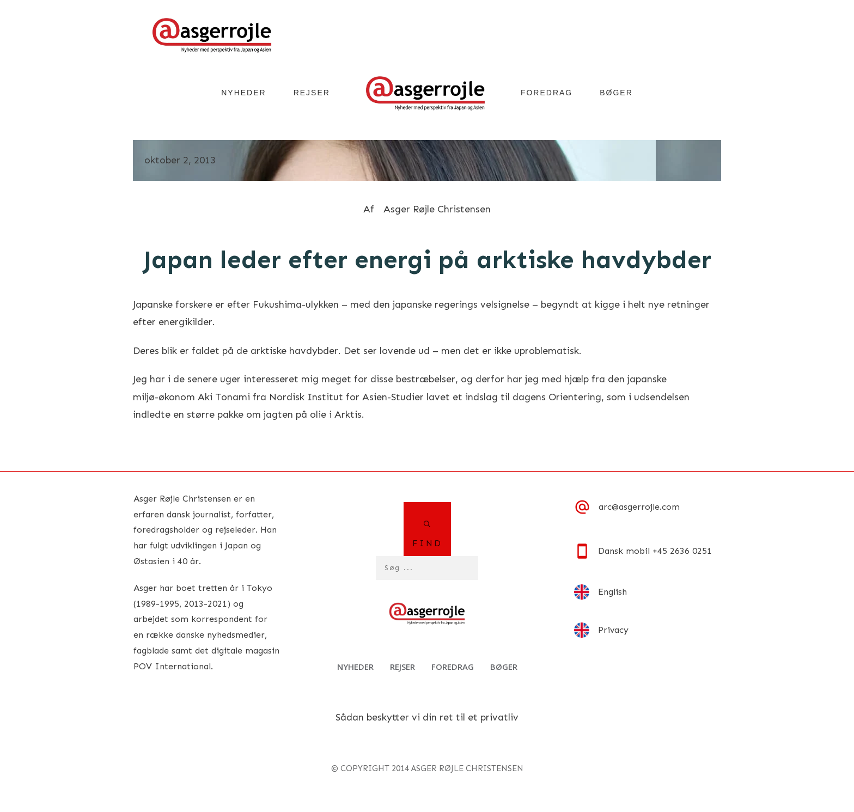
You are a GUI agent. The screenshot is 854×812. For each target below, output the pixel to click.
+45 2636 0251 (682, 551)
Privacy (613, 630)
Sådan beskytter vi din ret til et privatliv (426, 717)
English (612, 592)
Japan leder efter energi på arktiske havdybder (427, 259)
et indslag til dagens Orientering (525, 397)
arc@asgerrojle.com (639, 507)
